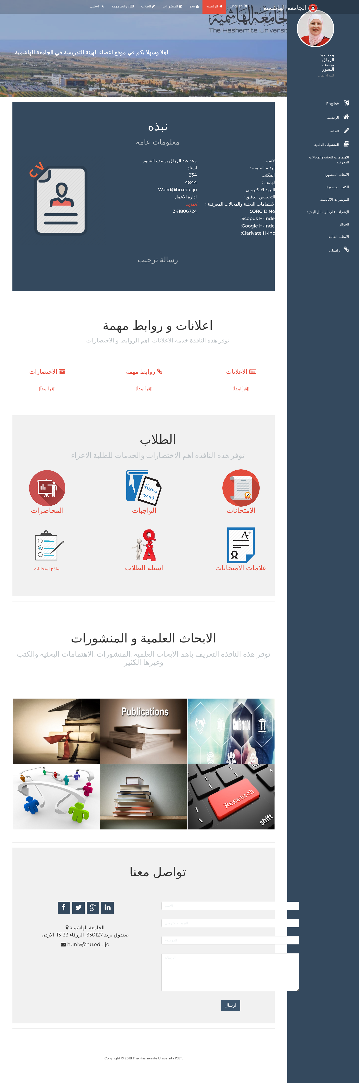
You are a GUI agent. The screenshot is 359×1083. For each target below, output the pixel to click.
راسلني (97, 6)
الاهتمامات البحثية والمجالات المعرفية (329, 159)
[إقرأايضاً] (241, 388)
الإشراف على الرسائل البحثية (328, 212)
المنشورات (172, 6)
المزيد (191, 204)
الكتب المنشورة (337, 187)
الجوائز (344, 224)
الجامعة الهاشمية (290, 7)
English (238, 6)
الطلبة (339, 130)
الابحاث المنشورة (336, 174)
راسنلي (339, 250)
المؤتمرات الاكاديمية (334, 199)
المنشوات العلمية (331, 144)
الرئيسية (214, 6)
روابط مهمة (123, 6)
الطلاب (148, 6)
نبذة (194, 6)
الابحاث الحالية (338, 236)
